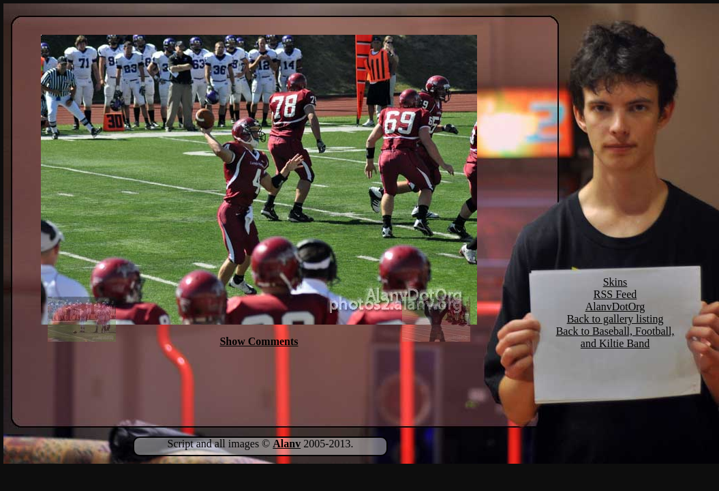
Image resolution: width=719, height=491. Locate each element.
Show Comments (258, 341)
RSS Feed (615, 294)
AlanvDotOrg (615, 306)
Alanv (287, 443)
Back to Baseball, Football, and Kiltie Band (615, 337)
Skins (615, 282)
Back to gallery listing (615, 319)
